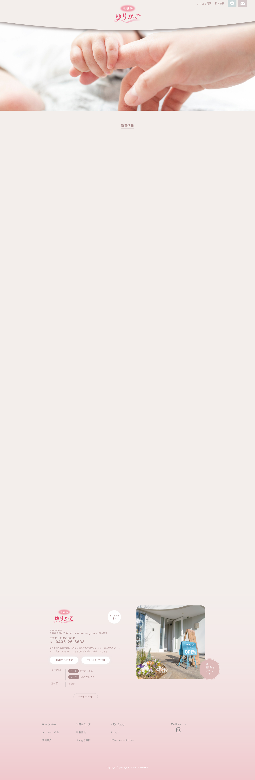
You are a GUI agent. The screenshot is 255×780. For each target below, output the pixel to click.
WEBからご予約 (95, 660)
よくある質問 (204, 3)
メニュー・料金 (50, 732)
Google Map (86, 696)
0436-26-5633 (70, 642)
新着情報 (219, 3)
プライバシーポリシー (122, 740)
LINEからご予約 (64, 660)
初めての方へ (49, 724)
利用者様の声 (83, 724)
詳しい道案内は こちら (209, 669)
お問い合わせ (117, 724)
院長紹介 (47, 740)
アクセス (115, 732)
